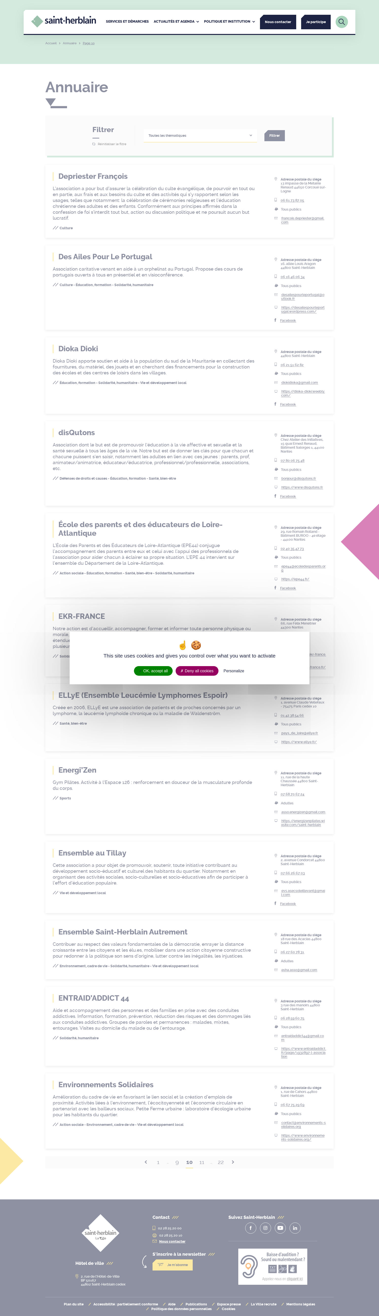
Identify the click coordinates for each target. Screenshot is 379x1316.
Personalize (234, 671)
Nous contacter (278, 22)
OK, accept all (153, 671)
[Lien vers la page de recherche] (342, 22)
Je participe (316, 22)
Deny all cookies (196, 671)
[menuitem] (127, 22)
